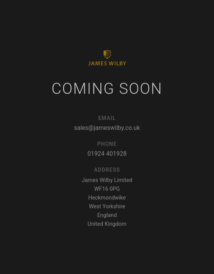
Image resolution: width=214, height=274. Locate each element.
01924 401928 (107, 154)
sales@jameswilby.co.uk (107, 128)
